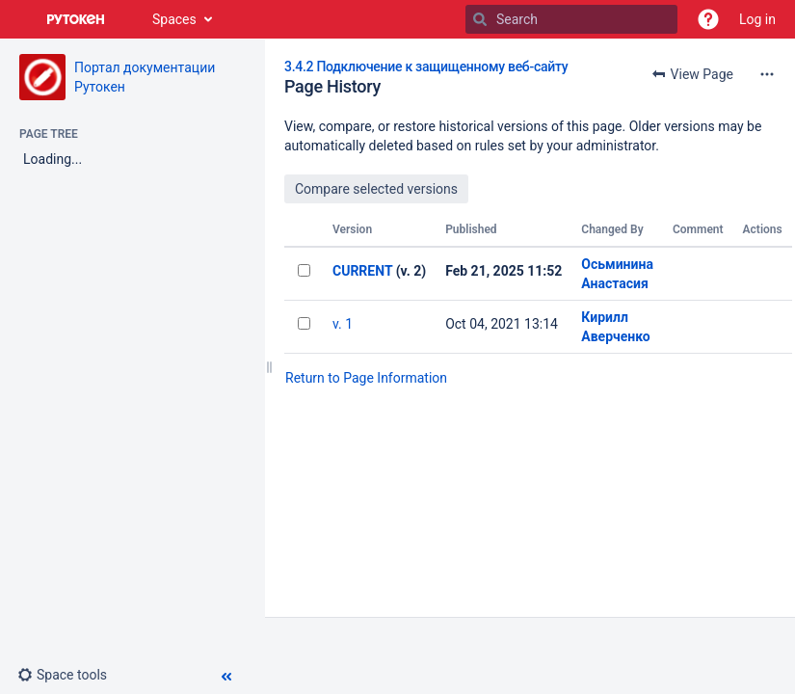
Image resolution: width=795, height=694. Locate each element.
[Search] (480, 19)
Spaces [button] (174, 19)
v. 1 (342, 324)
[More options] (767, 74)
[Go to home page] (76, 19)
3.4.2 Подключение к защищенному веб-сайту (426, 66)
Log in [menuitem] (757, 19)
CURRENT (362, 271)
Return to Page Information (366, 378)
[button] (708, 19)
